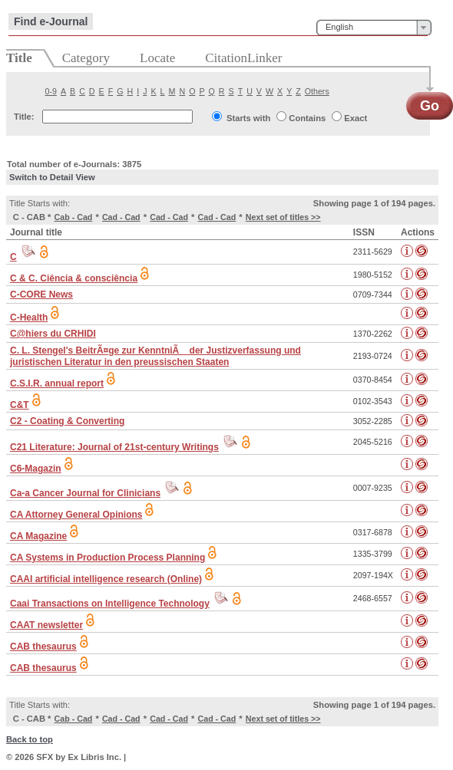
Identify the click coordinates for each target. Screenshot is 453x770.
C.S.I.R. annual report (57, 383)
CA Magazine (38, 536)
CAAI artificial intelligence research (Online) (106, 579)
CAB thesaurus (43, 646)
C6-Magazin (35, 468)
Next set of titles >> (283, 217)
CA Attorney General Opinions (76, 514)
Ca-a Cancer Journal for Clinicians (85, 493)
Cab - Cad (74, 217)
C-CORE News (41, 294)
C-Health (29, 317)
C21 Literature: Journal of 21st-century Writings (114, 447)
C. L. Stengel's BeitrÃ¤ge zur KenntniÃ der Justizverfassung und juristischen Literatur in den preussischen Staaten (155, 356)
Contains (307, 118)
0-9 (51, 91)
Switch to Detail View (52, 177)
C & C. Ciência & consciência (73, 278)
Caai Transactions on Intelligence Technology (110, 603)
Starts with (248, 118)
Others (317, 91)
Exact (355, 118)
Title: (24, 116)
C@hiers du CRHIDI (53, 333)
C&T (19, 405)
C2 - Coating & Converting (67, 421)
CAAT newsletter (46, 625)
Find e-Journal (51, 21)
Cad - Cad (121, 217)
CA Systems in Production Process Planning (107, 557)
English (339, 26)
